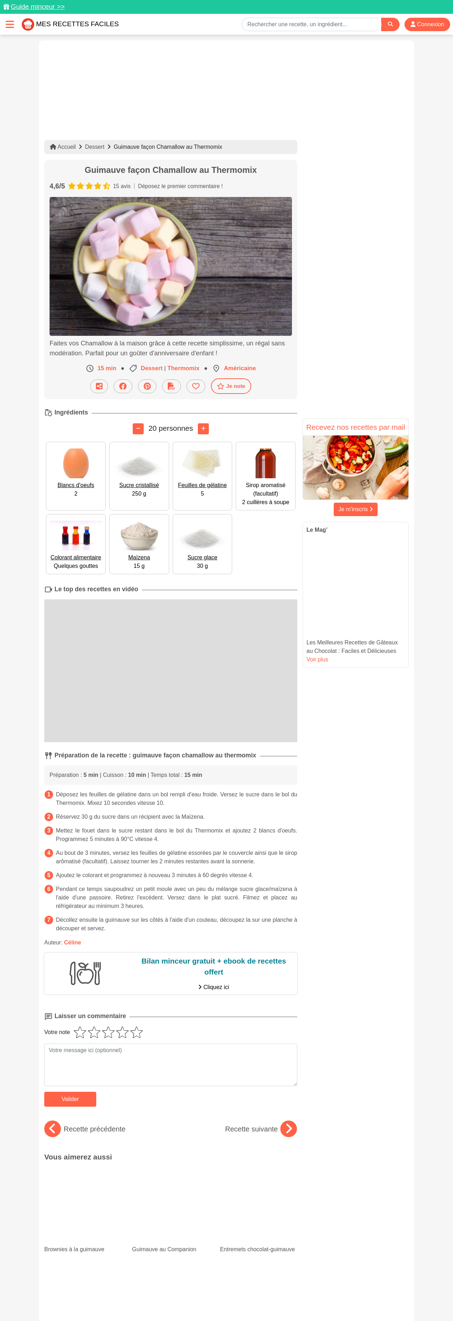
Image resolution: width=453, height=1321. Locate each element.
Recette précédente (85, 1128)
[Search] (390, 24)
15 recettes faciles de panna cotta (256, 1211)
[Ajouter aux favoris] (196, 386)
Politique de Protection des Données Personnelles (342, 1293)
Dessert (94, 147)
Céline (72, 942)
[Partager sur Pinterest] (147, 386)
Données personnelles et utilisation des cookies (99, 1293)
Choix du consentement (233, 1300)
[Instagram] (253, 1280)
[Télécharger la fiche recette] (171, 386)
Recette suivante (261, 1128)
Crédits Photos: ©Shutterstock (163, 1300)
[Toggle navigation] (10, 24)
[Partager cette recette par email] (99, 386)
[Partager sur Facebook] (123, 386)
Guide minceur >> (38, 6)
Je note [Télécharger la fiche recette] (231, 386)
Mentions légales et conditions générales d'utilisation (219, 1293)
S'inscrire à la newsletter (295, 1300)
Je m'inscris (355, 509)
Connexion (427, 24)
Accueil (63, 147)
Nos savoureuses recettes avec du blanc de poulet (82, 1218)
